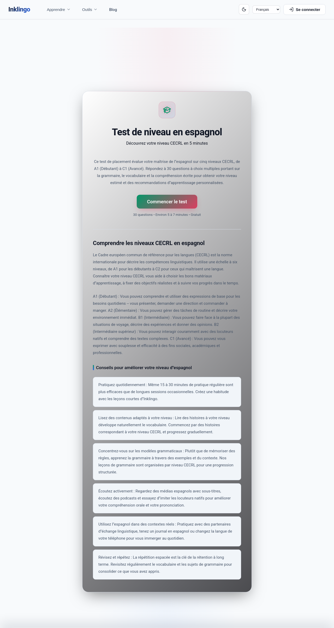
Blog (113, 9)
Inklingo (19, 9)
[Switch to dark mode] (244, 9)
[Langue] (266, 9)
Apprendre (59, 9)
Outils (90, 9)
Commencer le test (167, 201)
